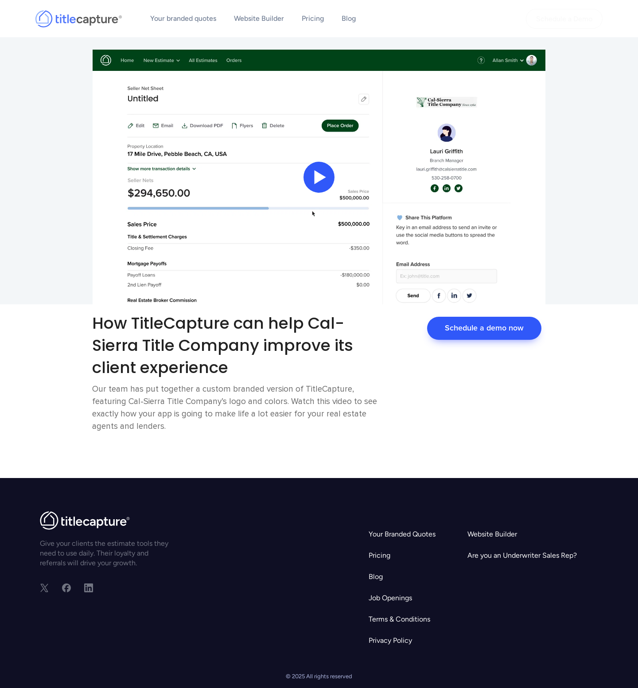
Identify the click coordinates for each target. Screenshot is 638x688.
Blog (349, 18)
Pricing (313, 18)
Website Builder (259, 18)
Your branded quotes (183, 18)
